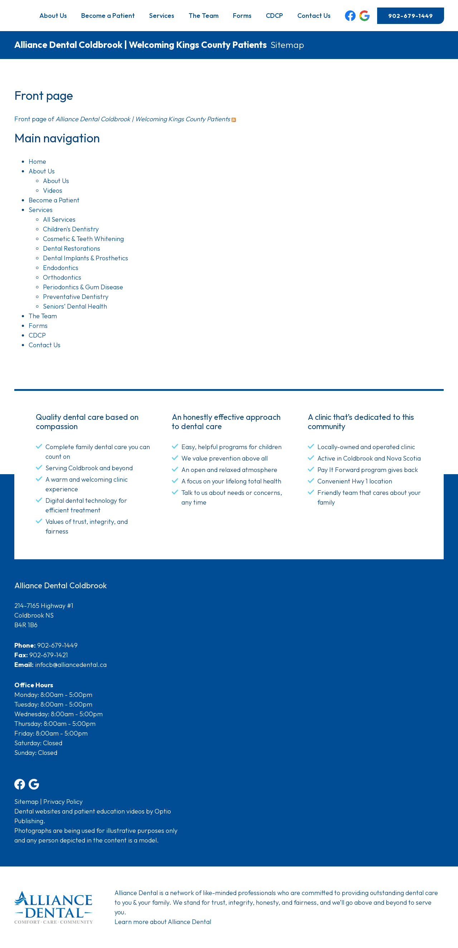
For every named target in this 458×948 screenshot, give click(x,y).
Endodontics (60, 268)
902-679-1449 (410, 15)
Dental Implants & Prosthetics (85, 258)
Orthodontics (62, 277)
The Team (204, 15)
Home (37, 161)
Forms (242, 15)
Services (161, 15)
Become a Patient (108, 15)
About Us (53, 15)
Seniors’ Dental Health (75, 306)
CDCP (274, 15)
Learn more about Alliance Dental (162, 922)
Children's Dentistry (71, 229)
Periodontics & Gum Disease (83, 287)
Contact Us (314, 15)
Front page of (122, 119)
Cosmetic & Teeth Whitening (83, 239)
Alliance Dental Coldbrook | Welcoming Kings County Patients (140, 44)
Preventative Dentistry (75, 297)
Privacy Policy (63, 801)
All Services (59, 219)
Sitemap (26, 801)
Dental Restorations (71, 248)
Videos (52, 190)
